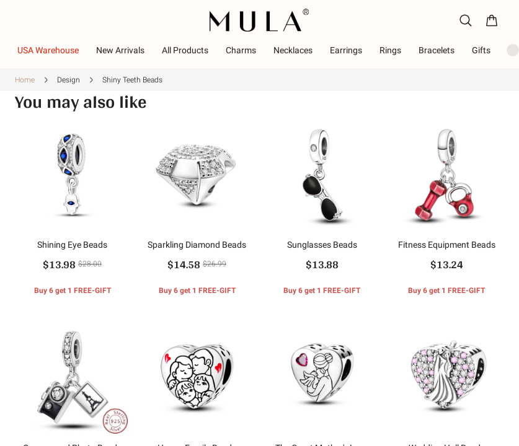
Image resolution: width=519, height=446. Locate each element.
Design (68, 80)
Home (25, 80)
